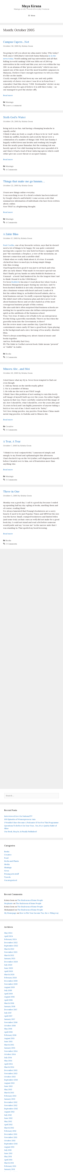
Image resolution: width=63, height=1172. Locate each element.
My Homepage (10, 913)
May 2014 (8, 1061)
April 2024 (8, 936)
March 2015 (9, 1045)
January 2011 (9, 1169)
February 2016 (10, 1035)
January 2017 (9, 1019)
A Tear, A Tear (12, 441)
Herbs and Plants (11, 861)
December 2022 (11, 942)
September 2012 (11, 1108)
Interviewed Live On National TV (18, 816)
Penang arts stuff (11, 874)
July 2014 (8, 1057)
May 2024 (8, 933)
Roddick (15, 282)
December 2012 (10, 1102)
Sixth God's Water (14, 117)
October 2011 (9, 1140)
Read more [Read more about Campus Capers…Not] (8, 95)
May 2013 (8, 1089)
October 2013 (10, 1077)
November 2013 (10, 1073)
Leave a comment (14, 105)
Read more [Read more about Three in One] (8, 533)
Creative (9, 426)
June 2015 (8, 1041)
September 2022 (11, 946)
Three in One (11, 491)
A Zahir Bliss (10, 234)
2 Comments (11, 357)
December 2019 (10, 981)
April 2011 (8, 1160)
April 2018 (8, 1000)
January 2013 (9, 1099)
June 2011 (8, 1153)
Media (7, 864)
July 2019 (8, 990)
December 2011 (10, 1134)
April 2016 (8, 1032)
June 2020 (8, 968)
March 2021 (9, 955)
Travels (7, 877)
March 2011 (9, 1163)
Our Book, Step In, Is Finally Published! (20, 831)
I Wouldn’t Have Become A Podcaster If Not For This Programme (31, 822)
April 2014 (8, 1064)
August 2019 (9, 987)
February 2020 (10, 978)
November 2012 (10, 1105)
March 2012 (9, 1128)
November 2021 (10, 952)
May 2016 (8, 1029)
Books (8, 354)
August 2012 (9, 1112)
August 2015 (9, 1038)
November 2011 (10, 1137)
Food (6, 858)
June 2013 (8, 1086)
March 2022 (9, 949)
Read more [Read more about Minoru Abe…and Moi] (8, 419)
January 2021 (9, 958)
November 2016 (10, 1022)
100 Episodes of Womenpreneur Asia (19, 819)
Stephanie (8, 903)
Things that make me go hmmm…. (24, 181)
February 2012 (10, 1131)
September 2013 (11, 1080)
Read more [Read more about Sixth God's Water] (8, 159)
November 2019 (10, 984)
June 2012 (8, 1118)
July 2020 (8, 965)
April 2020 (8, 971)
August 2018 (9, 997)
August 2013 (9, 1083)
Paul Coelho (8, 245)
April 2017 (8, 1016)
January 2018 (9, 1006)
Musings (9, 102)
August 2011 (9, 1147)
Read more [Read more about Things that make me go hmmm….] (8, 212)
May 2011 (8, 1156)
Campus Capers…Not (16, 42)
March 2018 (9, 1003)
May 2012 (8, 1121)
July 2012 (8, 1115)
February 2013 (10, 1096)
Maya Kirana (31, 6)
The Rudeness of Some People (30, 900)
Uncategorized (10, 880)
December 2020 (11, 962)
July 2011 (8, 1150)
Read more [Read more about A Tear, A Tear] (8, 469)
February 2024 (10, 939)
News (6, 871)
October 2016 (10, 1025)
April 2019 (8, 994)
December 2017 (10, 1009)
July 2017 (8, 1013)
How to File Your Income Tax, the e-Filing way (39, 913)
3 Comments (11, 430)
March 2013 (9, 1092)
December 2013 (10, 1070)
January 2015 (9, 1048)
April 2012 (8, 1124)
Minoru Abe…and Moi (16, 369)
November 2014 (10, 1051)
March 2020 (9, 974)
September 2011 (11, 1144)
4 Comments (11, 169)
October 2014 (10, 1054)
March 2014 (9, 1067)
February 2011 (10, 1166)
